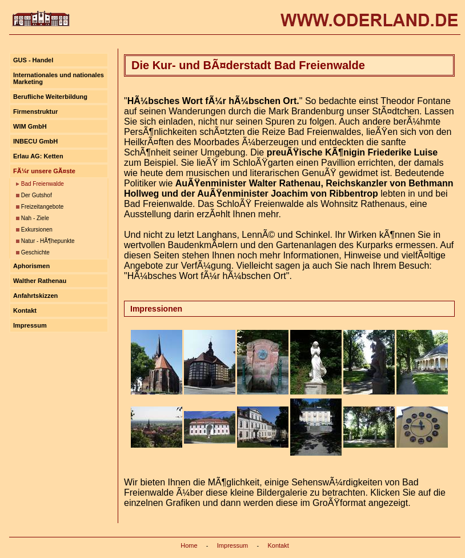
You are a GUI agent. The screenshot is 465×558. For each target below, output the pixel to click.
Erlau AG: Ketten (38, 156)
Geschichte (35, 252)
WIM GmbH (30, 126)
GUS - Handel (33, 60)
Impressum (30, 325)
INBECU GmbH (35, 141)
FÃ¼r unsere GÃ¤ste (44, 171)
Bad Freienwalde (42, 184)
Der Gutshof (36, 195)
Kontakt (25, 310)
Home (189, 545)
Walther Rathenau (39, 280)
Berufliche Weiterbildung (50, 96)
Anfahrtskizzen (35, 295)
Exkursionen (37, 229)
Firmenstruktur (35, 111)
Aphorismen (31, 265)
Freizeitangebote (42, 207)
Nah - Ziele (35, 218)
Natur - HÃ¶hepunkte (48, 241)
